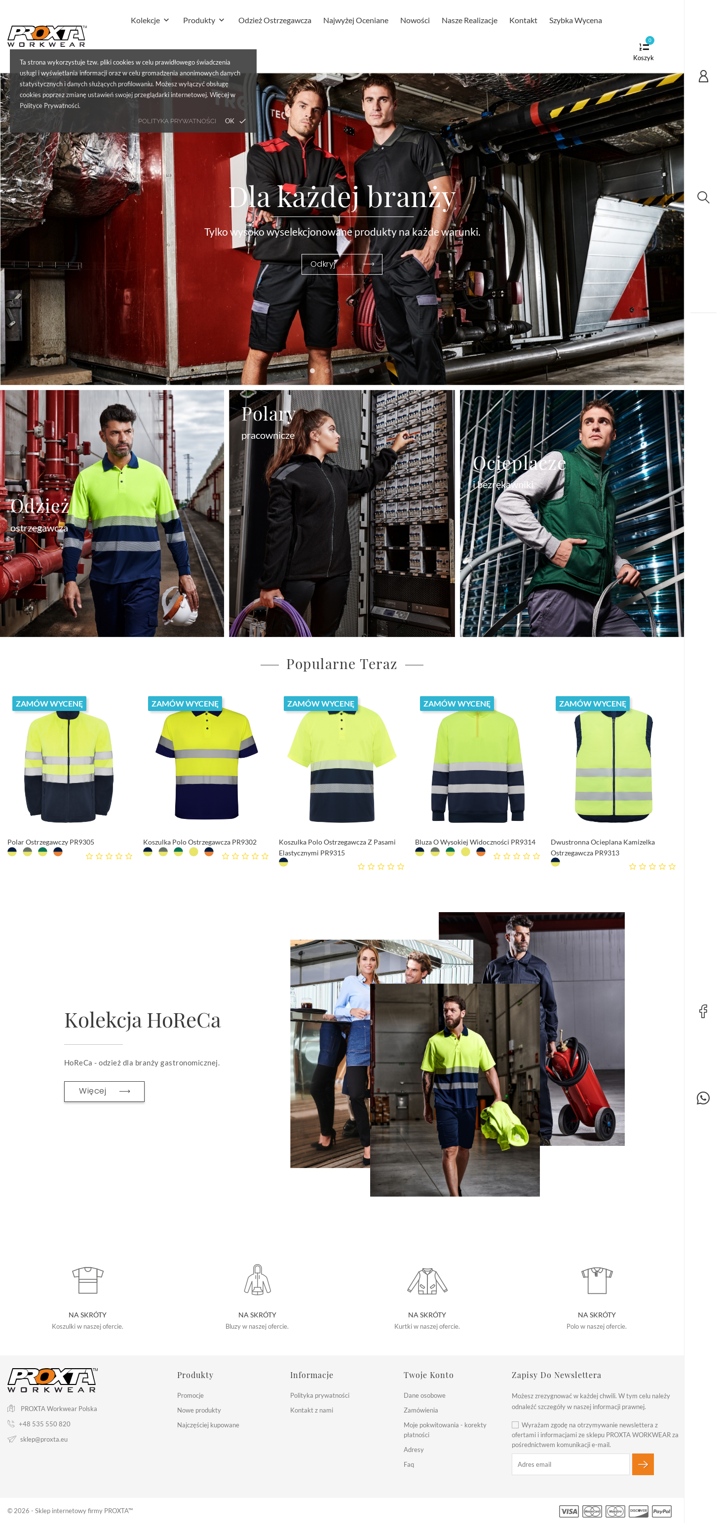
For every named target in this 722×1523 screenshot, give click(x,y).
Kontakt (523, 20)
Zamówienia (421, 1410)
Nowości (415, 20)
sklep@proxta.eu (44, 1439)
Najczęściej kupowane (208, 1425)
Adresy (414, 1449)
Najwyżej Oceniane (355, 20)
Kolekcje (151, 20)
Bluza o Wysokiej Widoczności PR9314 (475, 842)
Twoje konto (429, 1375)
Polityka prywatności (319, 1395)
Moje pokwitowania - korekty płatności (445, 1430)
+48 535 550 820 (45, 1424)
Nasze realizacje (469, 20)
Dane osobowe (425, 1395)
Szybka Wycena (575, 20)
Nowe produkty (199, 1410)
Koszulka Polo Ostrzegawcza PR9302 (200, 842)
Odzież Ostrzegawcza (274, 20)
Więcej (104, 1091)
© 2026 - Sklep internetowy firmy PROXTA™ (70, 1511)
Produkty (205, 20)
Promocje (190, 1395)
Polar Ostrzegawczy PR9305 (50, 842)
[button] (312, 370)
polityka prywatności (177, 121)
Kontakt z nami (311, 1410)
